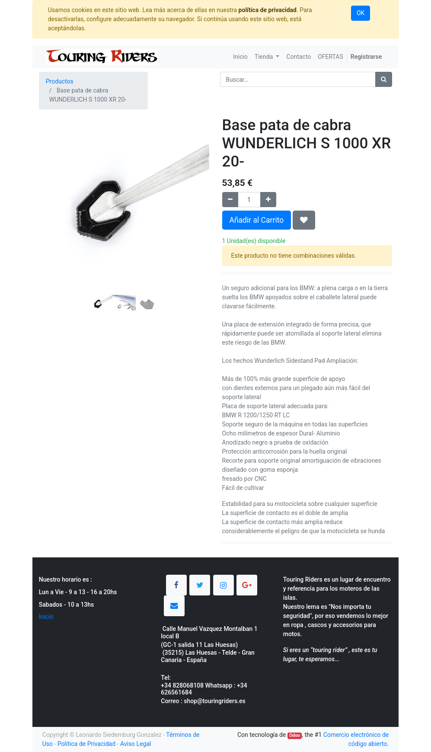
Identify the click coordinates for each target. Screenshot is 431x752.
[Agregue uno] (268, 199)
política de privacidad (268, 9)
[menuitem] (240, 57)
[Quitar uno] (230, 199)
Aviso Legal (135, 743)
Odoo (294, 735)
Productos (59, 81)
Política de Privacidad (86, 743)
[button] (51, 202)
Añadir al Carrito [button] (257, 220)
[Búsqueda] (383, 79)
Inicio (46, 616)
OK (360, 13)
